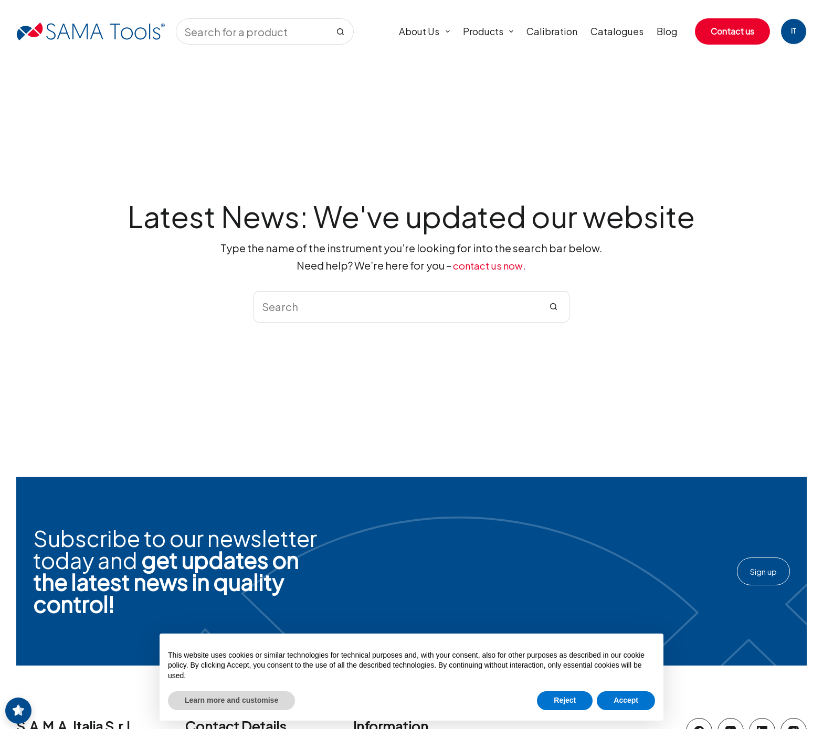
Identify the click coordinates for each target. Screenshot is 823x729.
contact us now (488, 265)
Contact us (732, 31)
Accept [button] (626, 700)
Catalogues (616, 31)
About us (426, 31)
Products (490, 31)
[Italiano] (793, 31)
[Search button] (341, 31)
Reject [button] (565, 700)
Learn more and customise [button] (231, 700)
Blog (667, 31)
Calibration (551, 31)
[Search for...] (252, 31)
